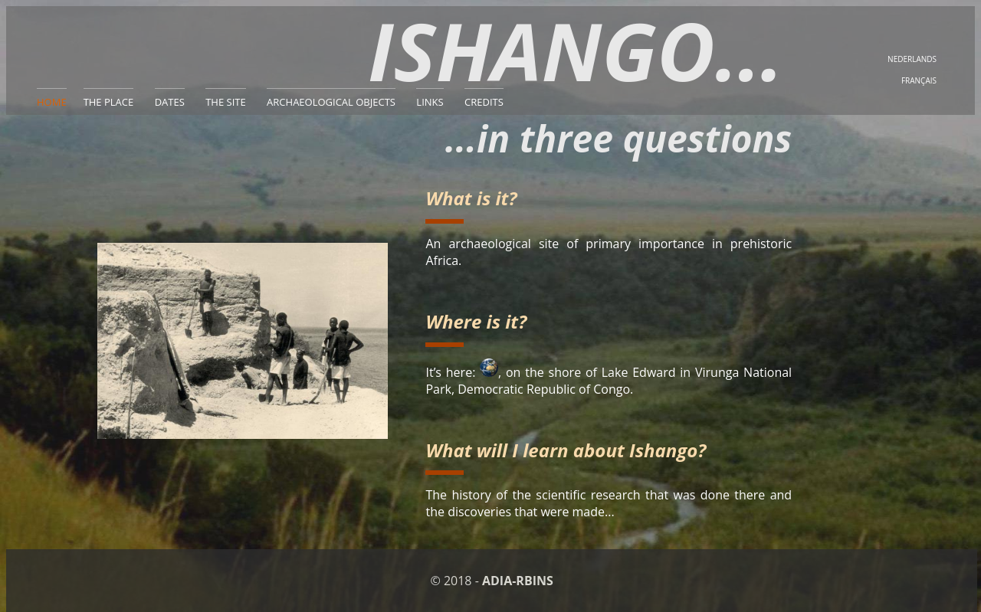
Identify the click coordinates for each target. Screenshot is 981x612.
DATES (170, 102)
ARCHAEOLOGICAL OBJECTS (331, 102)
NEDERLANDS (912, 59)
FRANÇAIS (919, 80)
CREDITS (484, 102)
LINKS (429, 102)
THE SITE (225, 102)
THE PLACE (109, 102)
